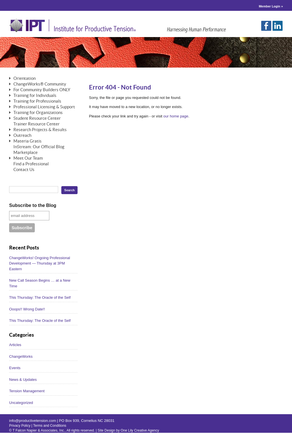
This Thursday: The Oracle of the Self (40, 297)
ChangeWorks (21, 356)
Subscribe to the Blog (32, 205)
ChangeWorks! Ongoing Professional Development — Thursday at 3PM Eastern (39, 263)
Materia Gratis (27, 141)
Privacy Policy (20, 426)
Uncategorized (21, 403)
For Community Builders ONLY (41, 90)
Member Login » (271, 6)
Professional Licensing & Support (44, 107)
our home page (175, 116)
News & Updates (23, 379)
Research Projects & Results (40, 130)
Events (15, 368)
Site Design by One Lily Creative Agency (128, 430)
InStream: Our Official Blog (38, 147)
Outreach (22, 135)
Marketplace (25, 153)
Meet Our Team (28, 158)
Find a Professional (31, 164)
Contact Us (24, 170)
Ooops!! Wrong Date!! (27, 309)
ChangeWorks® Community (39, 84)
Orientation (24, 78)
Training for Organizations (38, 113)
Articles (15, 345)
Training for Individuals (34, 95)
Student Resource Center (37, 118)
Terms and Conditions (49, 426)
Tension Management (26, 391)
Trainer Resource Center (36, 124)
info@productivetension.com (32, 420)
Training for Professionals (37, 101)
